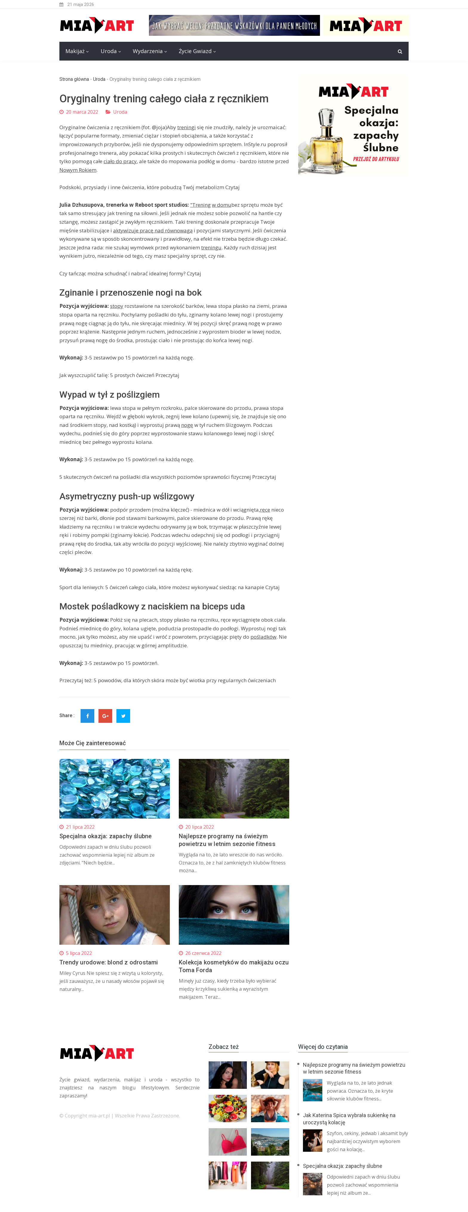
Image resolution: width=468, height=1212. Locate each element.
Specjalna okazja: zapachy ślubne (105, 836)
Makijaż (74, 51)
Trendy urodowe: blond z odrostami (108, 962)
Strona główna (74, 79)
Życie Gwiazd (195, 51)
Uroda (109, 51)
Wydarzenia (148, 51)
